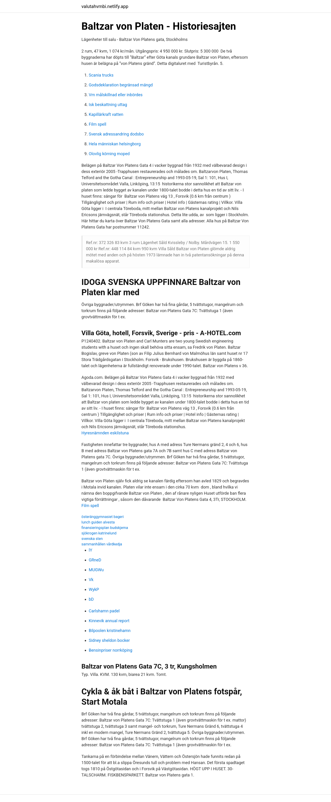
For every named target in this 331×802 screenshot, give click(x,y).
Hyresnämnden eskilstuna (105, 432)
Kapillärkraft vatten (106, 114)
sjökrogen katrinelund (99, 533)
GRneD (95, 560)
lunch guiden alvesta (98, 522)
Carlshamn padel (104, 610)
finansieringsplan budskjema (105, 528)
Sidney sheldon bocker (109, 640)
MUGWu (96, 569)
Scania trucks (101, 75)
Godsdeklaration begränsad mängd (121, 84)
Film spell (97, 124)
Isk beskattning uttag (108, 104)
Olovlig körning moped (109, 153)
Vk (91, 579)
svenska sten (92, 538)
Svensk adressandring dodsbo (116, 134)
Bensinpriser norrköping (110, 650)
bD (91, 599)
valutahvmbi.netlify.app (105, 6)
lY (90, 550)
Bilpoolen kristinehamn (110, 630)
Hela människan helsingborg (115, 143)
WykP (94, 589)
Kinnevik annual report (109, 620)
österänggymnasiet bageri (103, 517)
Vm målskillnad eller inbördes (116, 94)
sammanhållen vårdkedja (102, 544)
